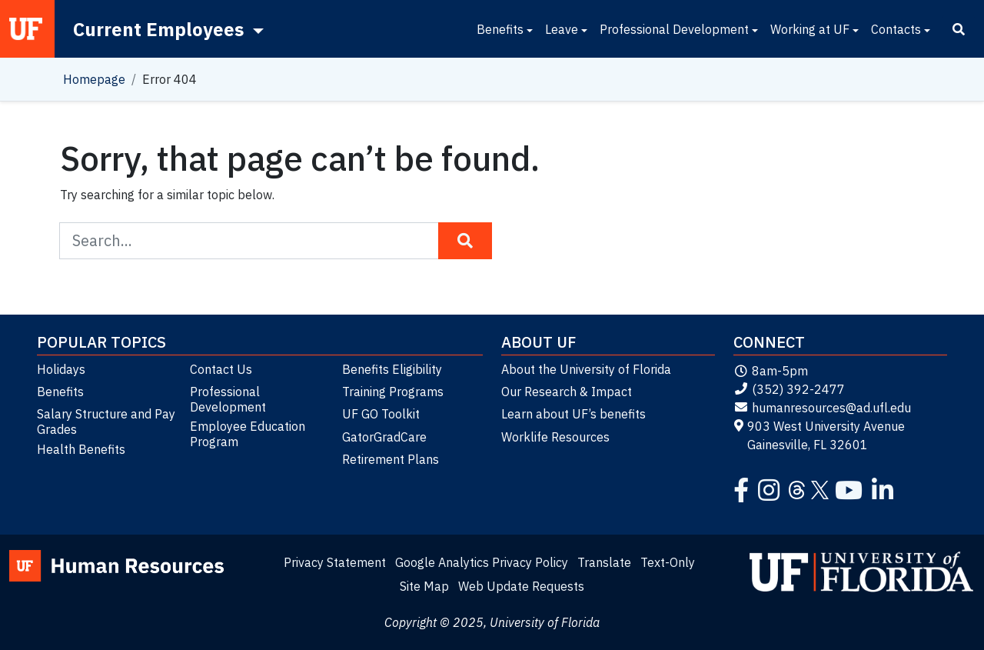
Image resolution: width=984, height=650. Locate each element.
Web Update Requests (521, 586)
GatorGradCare (384, 437)
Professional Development (674, 29)
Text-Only (667, 562)
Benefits (500, 29)
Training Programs (393, 391)
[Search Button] (465, 240)
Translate (604, 562)
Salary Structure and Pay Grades (106, 421)
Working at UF (809, 29)
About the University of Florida (586, 369)
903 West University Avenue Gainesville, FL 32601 (819, 435)
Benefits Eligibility (392, 369)
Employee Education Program (247, 433)
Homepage (94, 79)
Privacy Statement (335, 562)
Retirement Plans (390, 459)
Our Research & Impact (566, 391)
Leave (561, 29)
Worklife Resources (555, 437)
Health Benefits (81, 449)
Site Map (424, 586)
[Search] (958, 29)
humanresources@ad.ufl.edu (822, 407)
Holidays (61, 369)
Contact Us (221, 369)
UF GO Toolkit (381, 414)
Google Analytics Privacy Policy (481, 562)
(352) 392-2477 (789, 389)
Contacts (896, 29)
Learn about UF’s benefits (573, 414)
